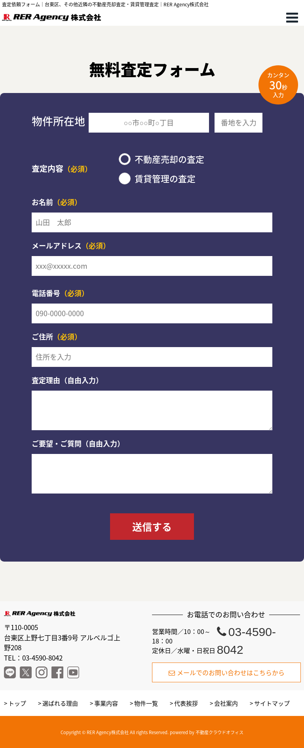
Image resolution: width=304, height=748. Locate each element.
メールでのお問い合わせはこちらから (227, 672)
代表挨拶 (186, 703)
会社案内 (226, 703)
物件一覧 (146, 703)
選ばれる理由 (60, 703)
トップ (17, 703)
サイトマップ (272, 703)
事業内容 (106, 703)
